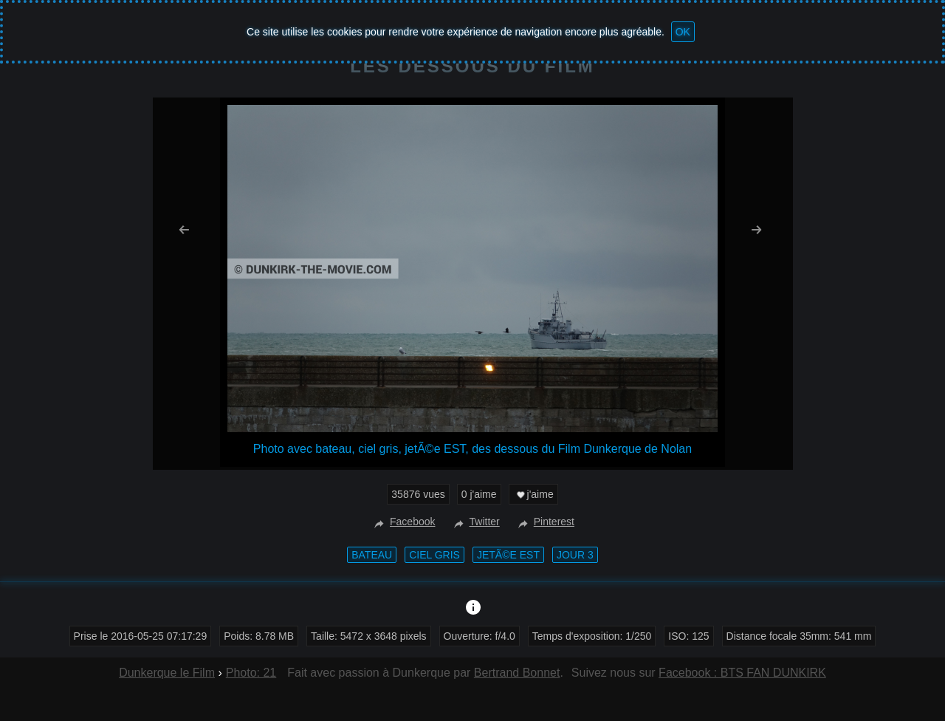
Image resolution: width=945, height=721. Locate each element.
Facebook (403, 521)
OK (683, 32)
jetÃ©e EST (508, 555)
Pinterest (544, 521)
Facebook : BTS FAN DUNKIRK (742, 672)
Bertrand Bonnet (517, 672)
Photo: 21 (251, 672)
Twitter (475, 521)
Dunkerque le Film (167, 672)
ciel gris (434, 555)
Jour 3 (575, 555)
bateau (371, 555)
